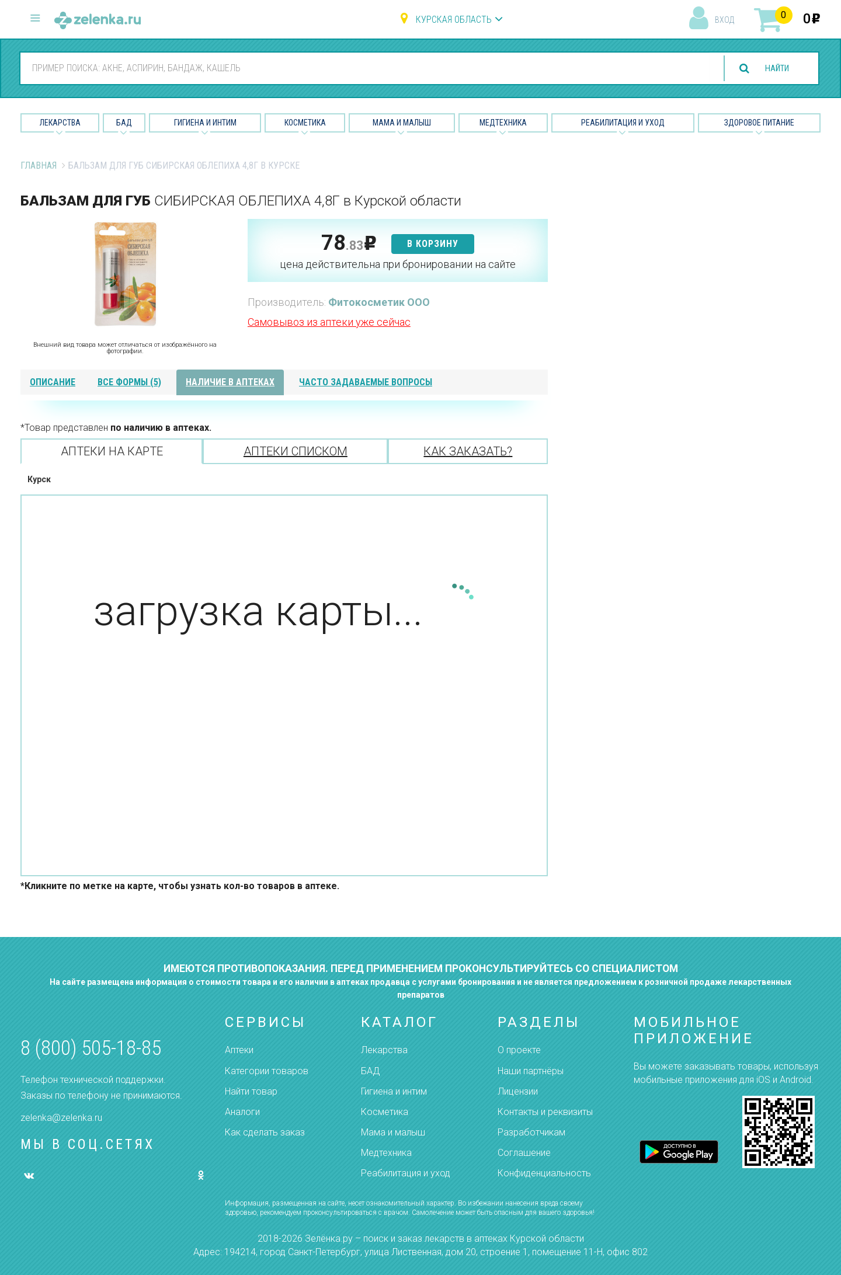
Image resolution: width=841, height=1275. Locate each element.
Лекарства (60, 122)
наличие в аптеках (230, 382)
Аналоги (242, 1111)
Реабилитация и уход (623, 122)
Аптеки (239, 1049)
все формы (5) (129, 382)
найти (773, 68)
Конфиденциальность (544, 1173)
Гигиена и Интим (205, 122)
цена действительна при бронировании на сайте (398, 264)
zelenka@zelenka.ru (61, 1117)
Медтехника (503, 122)
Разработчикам (531, 1132)
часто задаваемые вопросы (365, 382)
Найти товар (251, 1091)
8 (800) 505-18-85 (90, 1048)
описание (52, 382)
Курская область (454, 19)
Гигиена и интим (394, 1091)
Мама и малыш (402, 122)
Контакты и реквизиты (545, 1111)
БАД (124, 122)
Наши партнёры (531, 1071)
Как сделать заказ (265, 1132)
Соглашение (524, 1152)
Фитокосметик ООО (379, 302)
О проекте (519, 1049)
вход (724, 20)
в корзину (432, 243)
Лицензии (518, 1091)
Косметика (305, 122)
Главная (38, 165)
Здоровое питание (759, 122)
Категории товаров (266, 1071)
